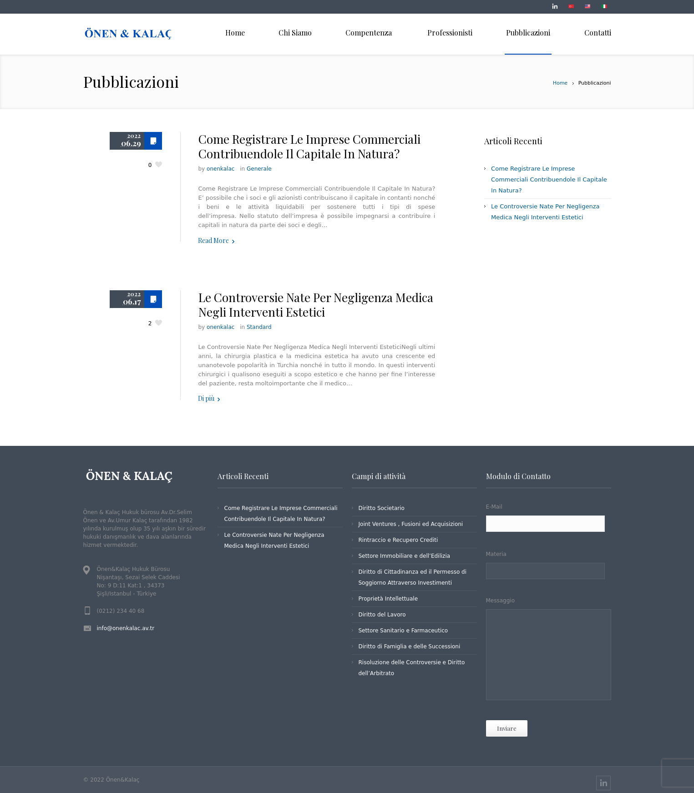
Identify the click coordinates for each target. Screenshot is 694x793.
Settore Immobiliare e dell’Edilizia (405, 556)
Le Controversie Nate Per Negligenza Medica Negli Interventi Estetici (315, 304)
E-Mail (548, 519)
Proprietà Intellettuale (388, 599)
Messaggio (548, 650)
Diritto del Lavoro (382, 614)
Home (560, 83)
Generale (259, 169)
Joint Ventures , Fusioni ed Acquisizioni (411, 524)
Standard (259, 327)
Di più (206, 398)
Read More (213, 240)
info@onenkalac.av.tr (126, 628)
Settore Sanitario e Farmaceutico (403, 630)
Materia (548, 566)
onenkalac (220, 169)
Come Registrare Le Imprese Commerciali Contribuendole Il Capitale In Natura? (309, 146)
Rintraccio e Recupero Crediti (398, 540)
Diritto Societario (382, 508)
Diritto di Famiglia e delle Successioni (410, 646)
